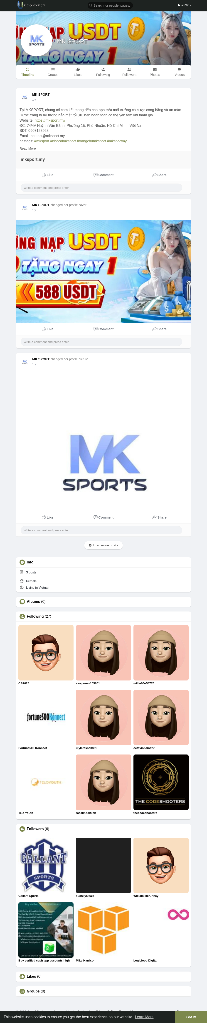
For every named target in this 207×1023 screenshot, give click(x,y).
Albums (33, 602)
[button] (110, 5)
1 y (34, 99)
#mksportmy (117, 141)
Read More (28, 148)
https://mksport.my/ (49, 120)
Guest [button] (185, 5)
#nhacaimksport (63, 141)
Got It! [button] (191, 1017)
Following (35, 616)
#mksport (41, 141)
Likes (31, 976)
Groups (33, 991)
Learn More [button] (144, 1017)
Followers (35, 829)
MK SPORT (72, 41)
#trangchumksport (91, 141)
